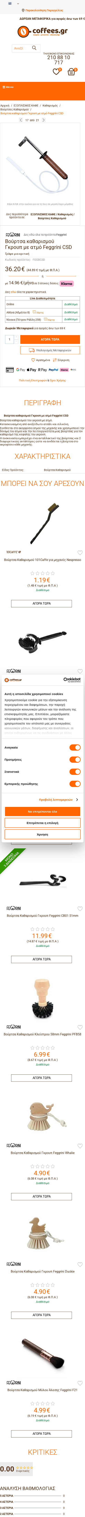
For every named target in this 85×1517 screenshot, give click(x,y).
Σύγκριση (63, 360)
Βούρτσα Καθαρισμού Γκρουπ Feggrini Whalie (42, 1153)
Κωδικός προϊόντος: (18, 259)
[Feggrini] (11, 670)
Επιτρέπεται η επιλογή (42, 823)
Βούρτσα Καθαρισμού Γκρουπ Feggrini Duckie (42, 1271)
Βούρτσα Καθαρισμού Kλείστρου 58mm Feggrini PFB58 (42, 1034)
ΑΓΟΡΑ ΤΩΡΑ (50, 339)
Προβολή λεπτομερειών (56, 799)
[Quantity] (9, 339)
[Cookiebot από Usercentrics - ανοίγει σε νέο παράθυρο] (63, 680)
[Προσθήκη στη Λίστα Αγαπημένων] (80, 553)
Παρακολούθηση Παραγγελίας (44, 10)
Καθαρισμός (50, 105)
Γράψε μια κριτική (17, 254)
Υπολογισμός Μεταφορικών (53, 350)
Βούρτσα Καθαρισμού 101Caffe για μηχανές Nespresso (42, 560)
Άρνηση (42, 834)
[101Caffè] (11, 552)
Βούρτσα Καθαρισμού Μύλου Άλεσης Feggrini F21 (42, 1390)
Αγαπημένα (43, 360)
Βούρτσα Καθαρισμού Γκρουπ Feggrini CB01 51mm (42, 916)
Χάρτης (38, 312)
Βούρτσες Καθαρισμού (14, 109)
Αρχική (4, 105)
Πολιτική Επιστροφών (33, 380)
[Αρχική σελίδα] (42, 37)
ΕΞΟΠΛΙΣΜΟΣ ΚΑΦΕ (26, 105)
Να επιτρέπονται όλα (42, 811)
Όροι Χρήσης (58, 380)
